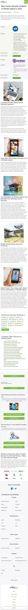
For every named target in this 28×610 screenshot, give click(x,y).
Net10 (16, 507)
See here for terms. (22, 50)
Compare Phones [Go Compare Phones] (14, 418)
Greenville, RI (13, 321)
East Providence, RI (13, 319)
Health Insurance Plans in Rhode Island (12, 352)
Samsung (3, 529)
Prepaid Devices (19, 557)
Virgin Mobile (4, 507)
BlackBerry (17, 520)
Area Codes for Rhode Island (9, 364)
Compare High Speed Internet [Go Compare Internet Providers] (14, 447)
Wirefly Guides (14, 580)
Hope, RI (21, 319)
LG (16, 523)
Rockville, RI (11, 323)
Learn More (14, 376)
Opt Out (14, 607)
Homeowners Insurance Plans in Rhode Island (13, 353)
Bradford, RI (4, 325)
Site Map (14, 604)
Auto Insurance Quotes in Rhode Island (12, 350)
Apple (2, 520)
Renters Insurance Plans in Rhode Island (12, 355)
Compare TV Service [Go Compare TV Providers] (14, 443)
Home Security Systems (5, 12)
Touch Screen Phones (6, 560)
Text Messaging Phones (20, 560)
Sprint (2, 504)
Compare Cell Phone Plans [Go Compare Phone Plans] (13, 414)
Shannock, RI (20, 321)
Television (17, 548)
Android (3, 570)
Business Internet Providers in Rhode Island (12, 348)
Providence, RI (4, 317)
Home (14, 591)
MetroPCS (3, 510)
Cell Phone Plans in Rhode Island (10, 345)
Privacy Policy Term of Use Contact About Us (14, 598)
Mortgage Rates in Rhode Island (10, 344)
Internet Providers (5, 548)
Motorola (3, 526)
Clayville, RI (4, 323)
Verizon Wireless (5, 501)
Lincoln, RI (3, 327)
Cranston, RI (18, 317)
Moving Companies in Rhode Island (11, 363)
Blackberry (17, 570)
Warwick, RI (12, 317)
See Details (18, 39)
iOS (2, 573)
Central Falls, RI (5, 321)
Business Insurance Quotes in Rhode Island (12, 356)
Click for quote (15, 52)
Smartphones (4, 557)
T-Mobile (17, 504)
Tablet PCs (17, 538)
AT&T (16, 501)
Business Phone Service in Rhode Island (12, 342)
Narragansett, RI (18, 323)
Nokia (16, 526)
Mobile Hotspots (5, 538)
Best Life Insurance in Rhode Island (11, 361)
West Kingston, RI (19, 325)
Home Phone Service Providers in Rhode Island (13, 347)
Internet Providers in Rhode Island (10, 340)
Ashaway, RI (11, 325)
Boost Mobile (18, 510)
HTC (2, 523)
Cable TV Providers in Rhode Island (11, 366)
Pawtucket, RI (4, 319)
